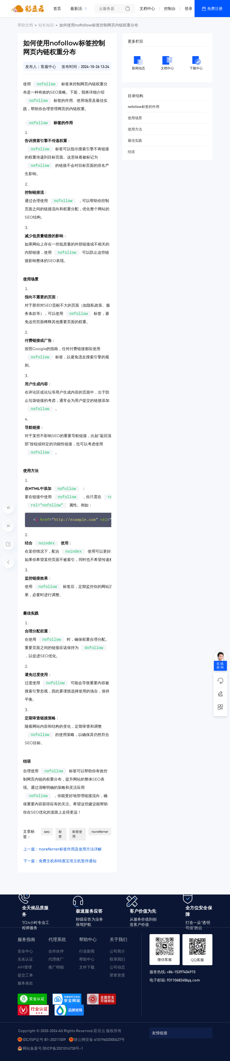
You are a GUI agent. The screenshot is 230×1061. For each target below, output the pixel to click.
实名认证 (25, 959)
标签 (60, 834)
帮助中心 (87, 959)
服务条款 (25, 983)
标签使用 (77, 834)
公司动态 (117, 967)
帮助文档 (25, 25)
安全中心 (25, 951)
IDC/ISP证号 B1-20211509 (44, 1039)
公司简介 (117, 951)
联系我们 (117, 959)
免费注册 (215, 8)
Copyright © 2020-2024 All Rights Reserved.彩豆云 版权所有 (69, 1030)
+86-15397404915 (181, 971)
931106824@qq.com (183, 979)
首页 (57, 8)
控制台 (170, 8)
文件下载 (87, 967)
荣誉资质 (117, 975)
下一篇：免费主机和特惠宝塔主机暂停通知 (59, 860)
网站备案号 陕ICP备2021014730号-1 (53, 1048)
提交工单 (25, 975)
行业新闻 (87, 951)
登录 (188, 8)
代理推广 (56, 959)
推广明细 (56, 967)
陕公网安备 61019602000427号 (99, 1039)
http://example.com (75, 519)
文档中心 (147, 8)
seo (47, 832)
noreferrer (100, 832)
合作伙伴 (56, 951)
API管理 (25, 967)
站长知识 (46, 25)
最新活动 (79, 6)
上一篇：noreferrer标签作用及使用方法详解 (62, 849)
